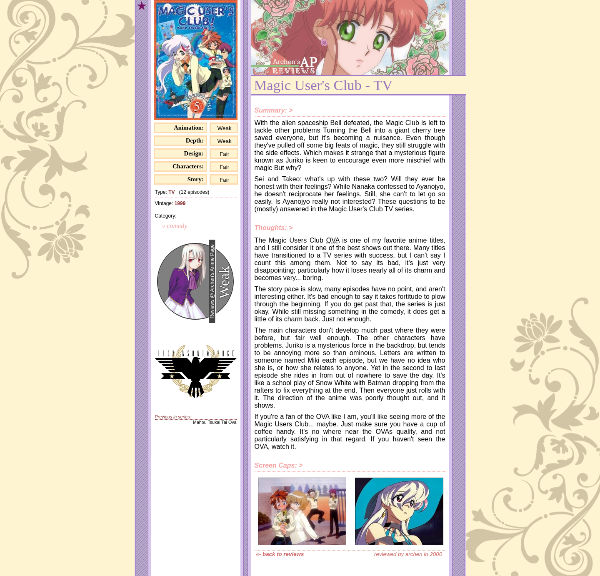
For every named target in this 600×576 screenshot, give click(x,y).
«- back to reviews (280, 554)
